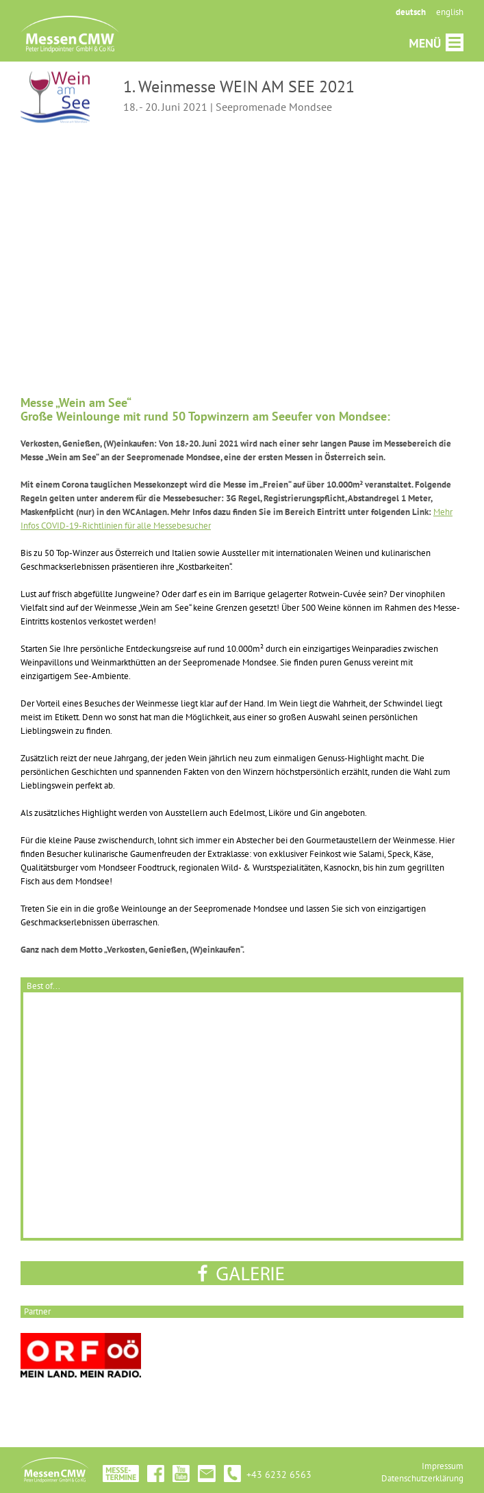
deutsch (411, 12)
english (449, 12)
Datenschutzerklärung (422, 1478)
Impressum (442, 1466)
